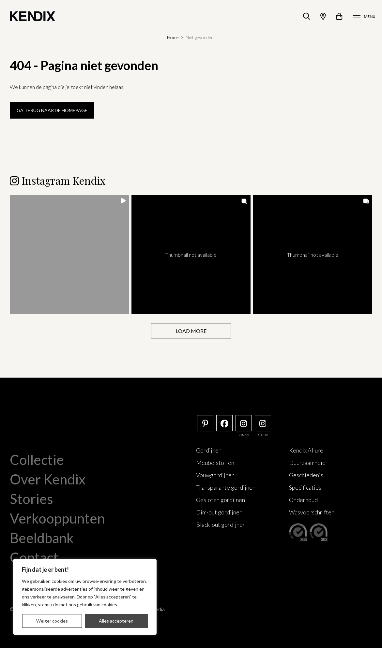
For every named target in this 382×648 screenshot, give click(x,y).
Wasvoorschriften (311, 512)
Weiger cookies (52, 621)
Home (173, 37)
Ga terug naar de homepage (52, 110)
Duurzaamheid (307, 462)
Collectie (37, 460)
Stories (31, 499)
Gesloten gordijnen (220, 499)
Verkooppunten (57, 518)
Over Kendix (47, 479)
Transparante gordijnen (225, 487)
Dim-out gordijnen (219, 512)
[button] (69, 254)
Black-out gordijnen (221, 524)
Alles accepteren (116, 621)
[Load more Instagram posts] (191, 330)
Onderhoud (303, 499)
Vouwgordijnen (215, 475)
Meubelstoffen (215, 462)
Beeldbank (42, 538)
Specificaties (305, 487)
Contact (34, 557)
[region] (85, 597)
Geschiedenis (306, 475)
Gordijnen (209, 450)
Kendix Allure (306, 450)
